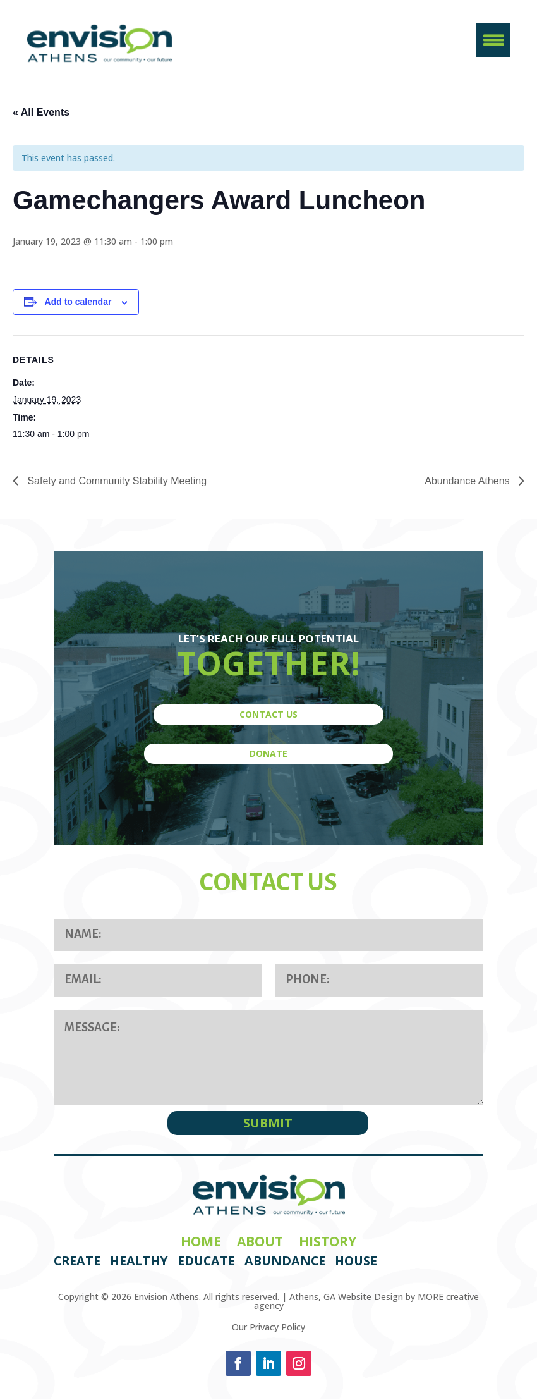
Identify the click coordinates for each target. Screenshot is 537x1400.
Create (77, 1260)
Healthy (139, 1260)
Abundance (284, 1260)
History (327, 1241)
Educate (206, 1260)
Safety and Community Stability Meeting (116, 481)
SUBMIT (268, 1122)
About (260, 1241)
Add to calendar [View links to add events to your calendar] (78, 302)
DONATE (268, 753)
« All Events (41, 112)
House (356, 1260)
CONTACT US (268, 714)
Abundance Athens (468, 481)
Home (201, 1241)
